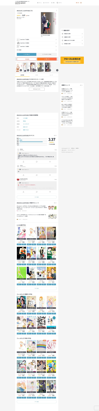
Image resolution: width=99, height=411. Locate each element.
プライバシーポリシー (71, 150)
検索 (53, 2)
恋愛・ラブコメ (26, 129)
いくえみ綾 (20, 13)
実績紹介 (77, 148)
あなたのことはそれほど (23, 79)
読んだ (24, 244)
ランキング (46, 2)
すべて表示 (37, 288)
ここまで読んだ (26, 54)
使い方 (77, 2)
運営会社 (73, 148)
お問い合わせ (64, 150)
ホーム (39, 2)
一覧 (54, 135)
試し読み (26, 59)
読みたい (19, 244)
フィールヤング (26, 124)
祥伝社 (24, 121)
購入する (47, 59)
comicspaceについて (66, 148)
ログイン (59, 3)
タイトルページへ (36, 89)
